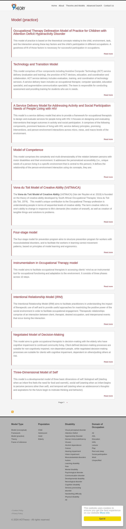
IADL (94, 442)
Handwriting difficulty (73, 494)
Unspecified (96, 460)
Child (40, 430)
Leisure (95, 445)
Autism (68, 460)
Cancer (68, 448)
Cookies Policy (17, 510)
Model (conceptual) (19, 430)
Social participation (99, 454)
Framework (15, 433)
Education (96, 439)
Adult (40, 436)
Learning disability (72, 463)
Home (54, 5)
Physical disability (72, 497)
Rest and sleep (98, 451)
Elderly (41, 439)
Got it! (102, 518)
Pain (67, 466)
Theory (14, 439)
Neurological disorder (73, 482)
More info (105, 513)
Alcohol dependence (73, 445)
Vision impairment (72, 454)
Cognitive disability (72, 485)
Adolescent (42, 433)
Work (94, 457)
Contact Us (109, 5)
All (66, 500)
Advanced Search (94, 5)
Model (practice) (17, 436)
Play (93, 448)
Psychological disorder (74, 472)
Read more (108, 53)
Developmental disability (74, 479)
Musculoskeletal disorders (75, 457)
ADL (93, 436)
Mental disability (71, 469)
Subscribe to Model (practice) (12, 412)
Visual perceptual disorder (75, 430)
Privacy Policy (17, 514)
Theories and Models (75, 5)
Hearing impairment (73, 451)
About (61, 5)
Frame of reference (19, 442)
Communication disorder (75, 475)
